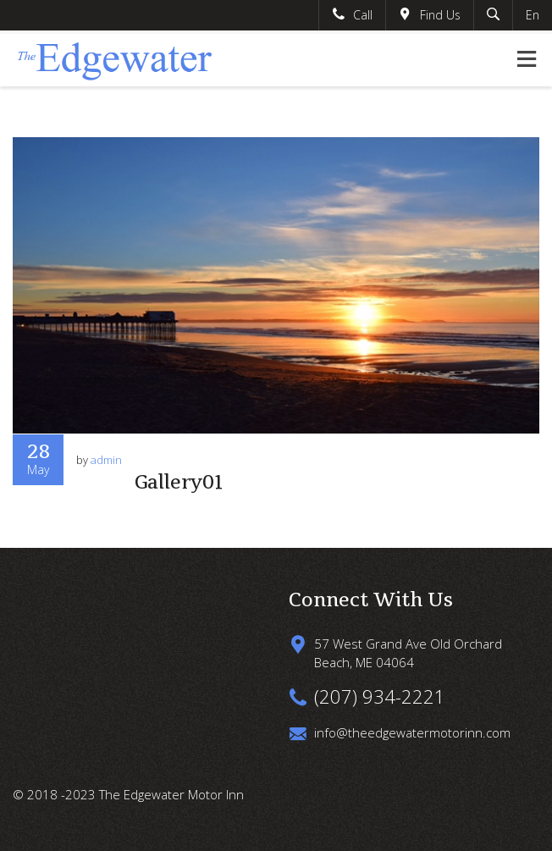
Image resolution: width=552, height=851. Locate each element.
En (532, 15)
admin (106, 459)
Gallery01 (179, 482)
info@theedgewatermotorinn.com (412, 732)
